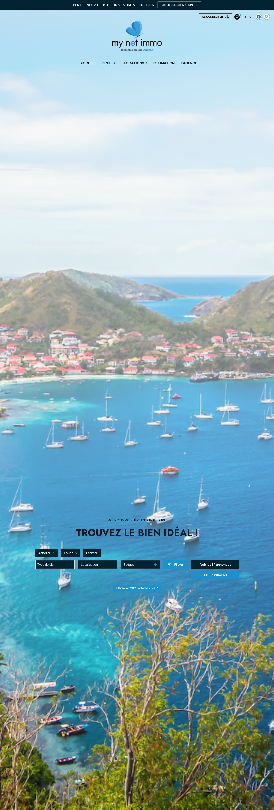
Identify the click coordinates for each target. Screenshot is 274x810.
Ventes (108, 63)
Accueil (87, 63)
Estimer (92, 553)
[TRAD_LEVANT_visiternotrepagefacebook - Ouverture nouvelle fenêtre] (202, 17)
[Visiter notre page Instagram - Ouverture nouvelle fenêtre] (210, 17)
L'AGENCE (189, 63)
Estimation (164, 63)
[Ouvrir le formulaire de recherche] (175, 564)
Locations (134, 63)
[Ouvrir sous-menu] (117, 63)
